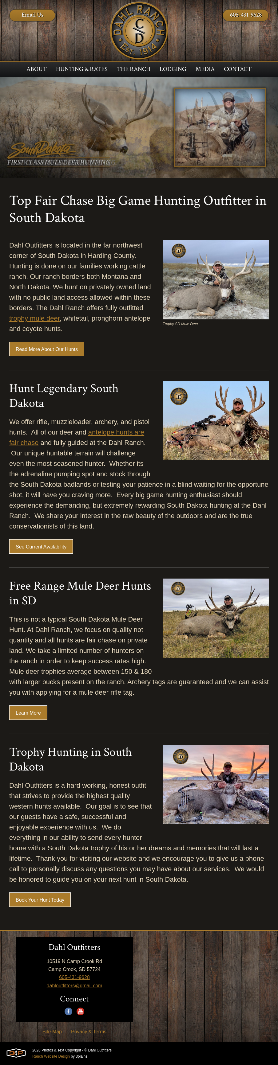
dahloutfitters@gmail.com (74, 985)
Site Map (52, 1031)
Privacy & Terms (88, 1031)
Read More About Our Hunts (47, 349)
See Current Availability (41, 546)
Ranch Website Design (51, 1056)
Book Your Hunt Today (40, 900)
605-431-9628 (246, 15)
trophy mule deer (34, 318)
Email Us (32, 15)
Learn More (28, 713)
